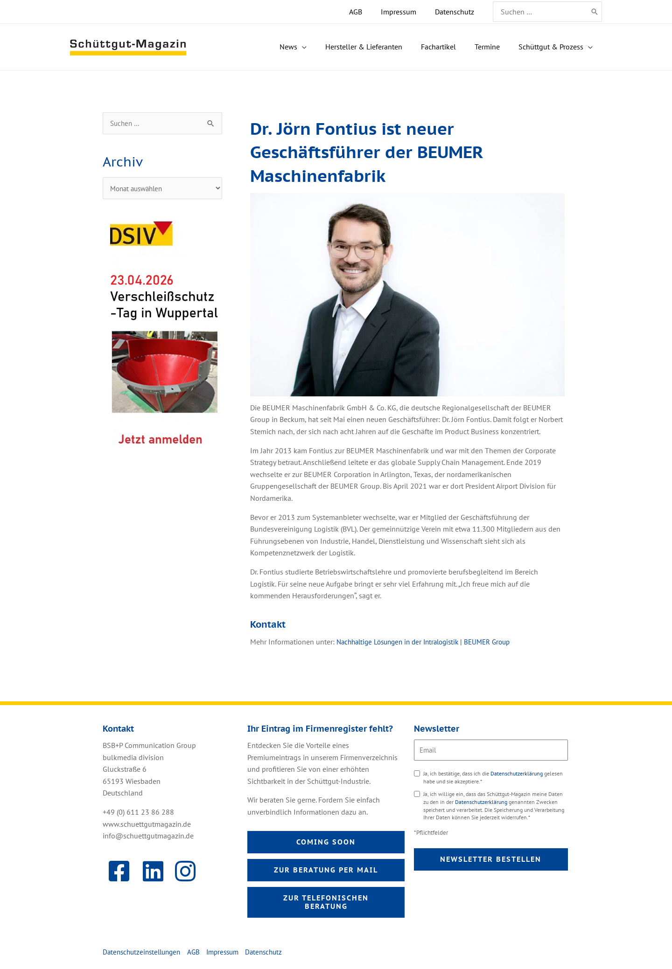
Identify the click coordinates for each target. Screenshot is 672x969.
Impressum (230, 953)
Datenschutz (274, 953)
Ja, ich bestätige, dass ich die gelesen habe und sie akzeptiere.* (493, 777)
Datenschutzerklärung (517, 773)
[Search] (595, 11)
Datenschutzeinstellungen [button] (144, 953)
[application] (344, 47)
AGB (199, 953)
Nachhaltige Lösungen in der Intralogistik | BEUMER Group (430, 641)
